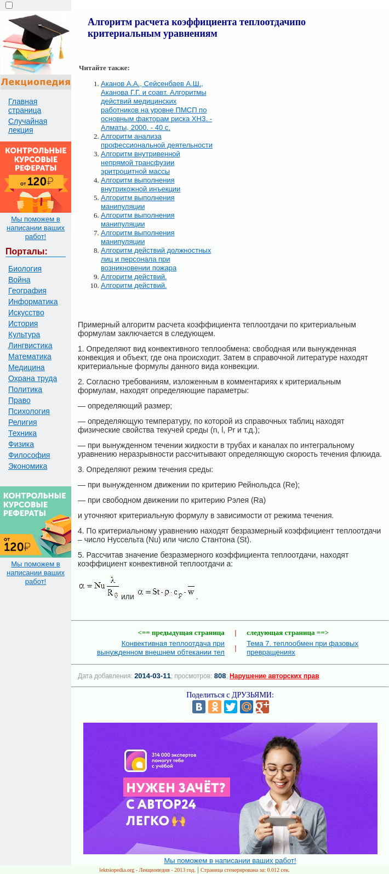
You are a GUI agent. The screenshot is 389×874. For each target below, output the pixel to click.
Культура (24, 334)
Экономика (27, 466)
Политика (25, 389)
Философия (29, 455)
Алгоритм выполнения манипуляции (138, 202)
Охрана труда (32, 378)
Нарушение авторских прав (274, 676)
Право (19, 400)
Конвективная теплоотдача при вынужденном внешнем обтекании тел (161, 647)
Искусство (26, 312)
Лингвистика (30, 345)
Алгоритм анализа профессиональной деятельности (157, 140)
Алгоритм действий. (134, 277)
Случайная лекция (27, 125)
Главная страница (24, 106)
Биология (25, 268)
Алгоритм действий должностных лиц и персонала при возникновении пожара (156, 259)
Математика (30, 356)
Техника (22, 433)
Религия (22, 422)
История (23, 323)
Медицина (26, 367)
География (27, 290)
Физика (21, 444)
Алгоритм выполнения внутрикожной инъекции (140, 184)
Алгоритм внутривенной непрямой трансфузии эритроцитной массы (140, 162)
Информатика (33, 301)
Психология (29, 411)
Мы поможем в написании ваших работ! (36, 228)
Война (19, 279)
